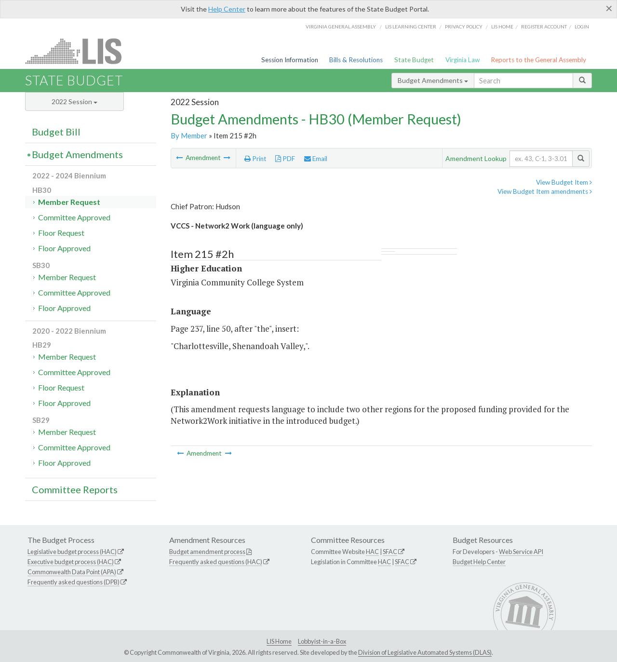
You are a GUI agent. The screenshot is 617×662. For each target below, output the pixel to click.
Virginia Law (462, 60)
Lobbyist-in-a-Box (322, 641)
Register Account (544, 26)
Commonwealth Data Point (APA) (71, 572)
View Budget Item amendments (544, 191)
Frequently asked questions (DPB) (73, 582)
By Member (189, 135)
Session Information (289, 60)
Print (255, 158)
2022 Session (74, 101)
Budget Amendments (433, 80)
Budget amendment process (207, 551)
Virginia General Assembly (341, 26)
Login (582, 26)
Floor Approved (64, 248)
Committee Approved (74, 217)
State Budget (414, 60)
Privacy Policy (464, 26)
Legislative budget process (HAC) (72, 551)
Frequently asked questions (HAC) (215, 562)
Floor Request (61, 232)
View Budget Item (564, 182)
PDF (285, 158)
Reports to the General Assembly (538, 60)
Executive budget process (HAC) (70, 562)
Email (315, 158)
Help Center (226, 9)
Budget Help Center (479, 562)
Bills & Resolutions (356, 60)
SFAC (390, 551)
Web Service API (521, 551)
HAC (372, 551)
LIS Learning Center (410, 26)
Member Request (69, 201)
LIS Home (279, 641)
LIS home (502, 26)
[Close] (609, 8)
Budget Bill (56, 131)
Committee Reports (75, 489)
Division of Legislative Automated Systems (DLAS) (425, 652)
